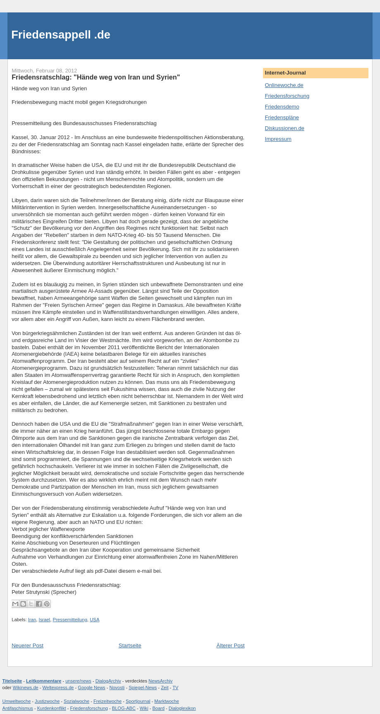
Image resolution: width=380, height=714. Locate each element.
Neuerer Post (27, 645)
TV (175, 687)
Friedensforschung (287, 96)
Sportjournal (138, 701)
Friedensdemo (282, 107)
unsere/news (78, 680)
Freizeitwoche (107, 701)
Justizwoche (47, 701)
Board (158, 708)
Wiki (144, 708)
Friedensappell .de (60, 34)
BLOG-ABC (124, 708)
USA (94, 619)
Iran (32, 619)
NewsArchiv (160, 680)
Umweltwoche (16, 701)
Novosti (116, 687)
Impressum (278, 139)
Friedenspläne (282, 117)
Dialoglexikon (182, 708)
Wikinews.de (25, 687)
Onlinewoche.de (284, 85)
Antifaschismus (17, 708)
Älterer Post (231, 645)
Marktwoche (166, 701)
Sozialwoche (76, 701)
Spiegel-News (143, 687)
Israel (44, 619)
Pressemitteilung (70, 619)
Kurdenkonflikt (51, 708)
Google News (91, 687)
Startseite (130, 645)
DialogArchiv (108, 680)
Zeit (164, 687)
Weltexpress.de (58, 687)
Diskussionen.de (284, 128)
